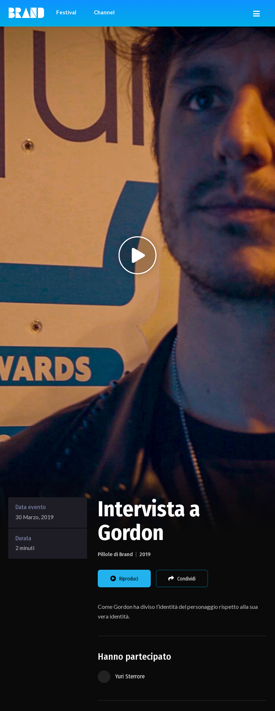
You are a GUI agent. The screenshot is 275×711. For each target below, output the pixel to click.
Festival (66, 12)
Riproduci (124, 578)
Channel (104, 12)
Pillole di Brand (115, 554)
